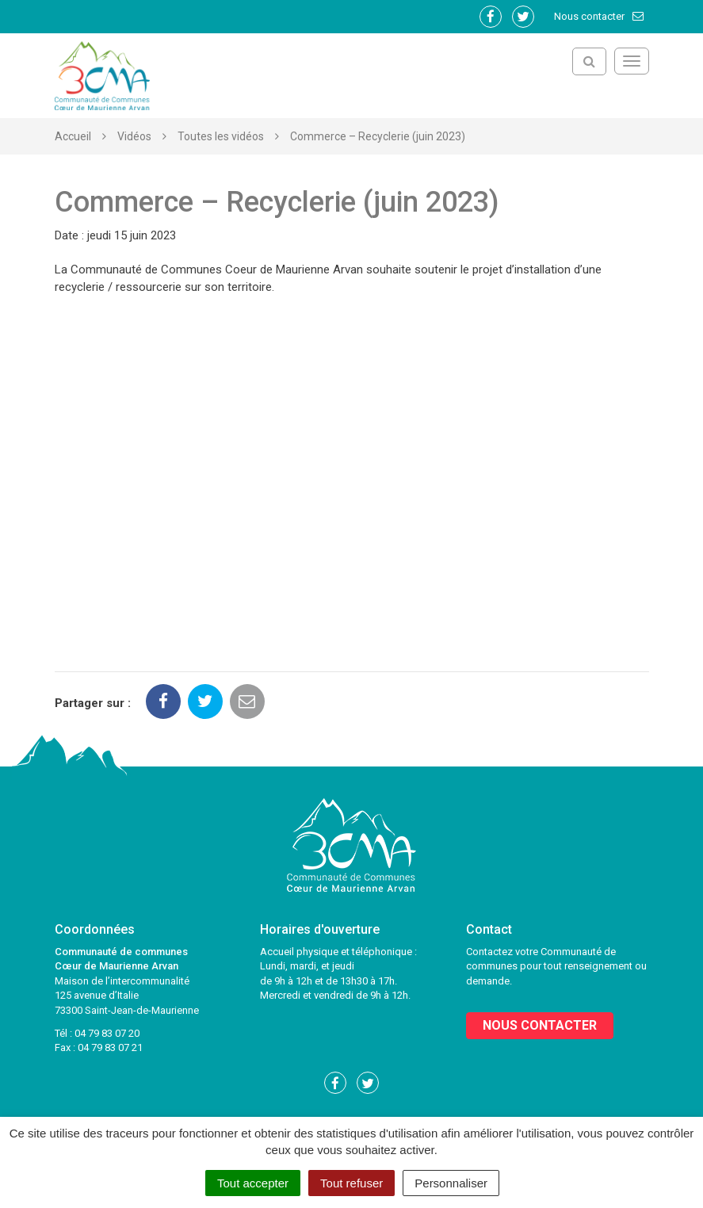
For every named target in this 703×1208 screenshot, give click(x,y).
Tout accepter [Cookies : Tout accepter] (252, 1183)
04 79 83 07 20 (107, 1033)
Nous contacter (599, 16)
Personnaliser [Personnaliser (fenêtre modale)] (451, 1183)
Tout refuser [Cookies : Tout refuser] (351, 1183)
